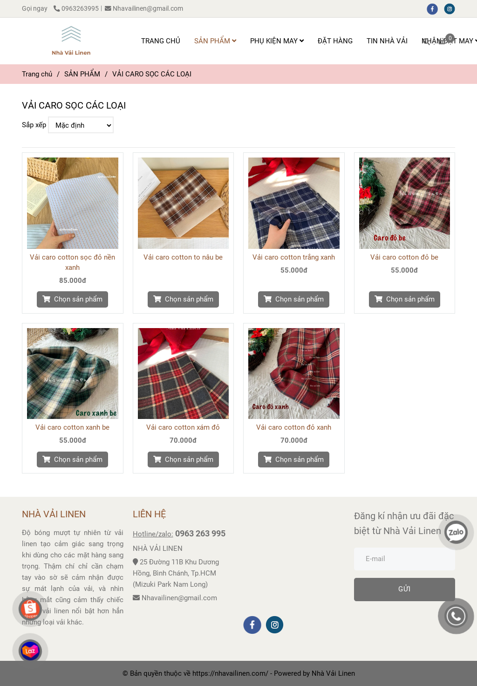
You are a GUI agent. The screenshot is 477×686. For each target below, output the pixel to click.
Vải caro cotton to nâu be (183, 257)
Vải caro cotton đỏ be (404, 257)
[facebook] (435, 8)
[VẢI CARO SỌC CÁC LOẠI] (71, 41)
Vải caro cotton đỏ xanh (293, 427)
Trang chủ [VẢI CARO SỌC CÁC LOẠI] (37, 74)
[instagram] (452, 8)
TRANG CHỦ (160, 41)
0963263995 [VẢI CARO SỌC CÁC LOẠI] (76, 8)
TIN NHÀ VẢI (387, 41)
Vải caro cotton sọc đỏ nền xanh (72, 262)
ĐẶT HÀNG (335, 41)
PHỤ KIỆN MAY (277, 41)
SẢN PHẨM (215, 41)
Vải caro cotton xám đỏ (183, 427)
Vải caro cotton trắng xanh (293, 257)
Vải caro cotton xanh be (72, 427)
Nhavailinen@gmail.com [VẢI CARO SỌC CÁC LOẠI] (144, 8)
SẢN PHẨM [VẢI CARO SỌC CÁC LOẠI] (82, 74)
